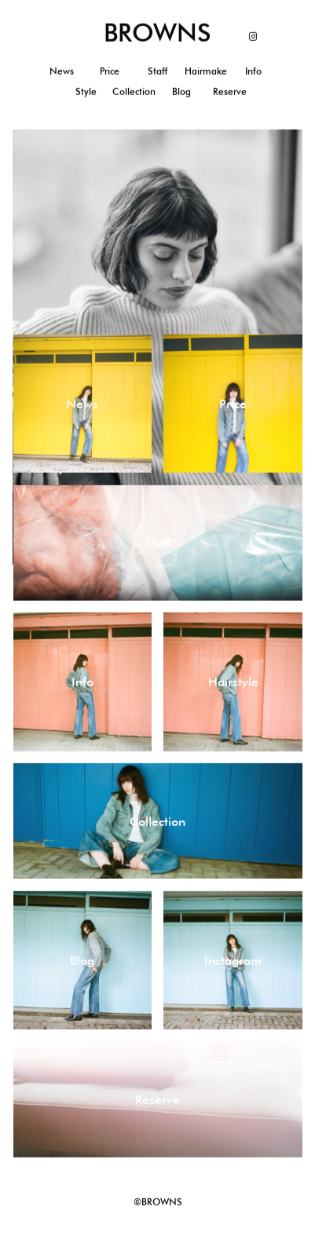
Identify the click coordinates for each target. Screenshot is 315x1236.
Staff (157, 70)
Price (109, 70)
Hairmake (206, 70)
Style (86, 91)
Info (253, 70)
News (61, 70)
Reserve (230, 91)
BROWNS (157, 32)
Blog (181, 91)
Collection (134, 91)
